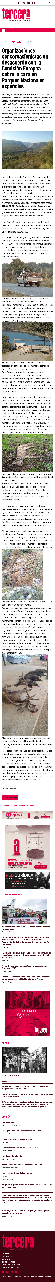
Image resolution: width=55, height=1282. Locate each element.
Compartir (10, 797)
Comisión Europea (9, 805)
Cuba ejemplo (8, 1122)
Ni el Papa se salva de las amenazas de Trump (23, 1164)
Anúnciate (7, 1259)
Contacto (7, 1253)
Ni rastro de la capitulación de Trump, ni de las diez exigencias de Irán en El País (25, 1087)
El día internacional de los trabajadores (20, 1147)
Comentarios (8, 1262)
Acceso (48, 1277)
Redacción (6, 42)
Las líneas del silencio (12, 1156)
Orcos (4, 1081)
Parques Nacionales (28, 805)
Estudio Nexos (37, 1277)
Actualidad (17, 42)
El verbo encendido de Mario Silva (17, 1139)
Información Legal (12, 1265)
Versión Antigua (10, 1267)
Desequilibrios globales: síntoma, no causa (21, 1131)
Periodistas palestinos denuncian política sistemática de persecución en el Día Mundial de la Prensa (27, 977)
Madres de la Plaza (10, 1075)
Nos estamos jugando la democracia (18, 1173)
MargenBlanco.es (14, 1277)
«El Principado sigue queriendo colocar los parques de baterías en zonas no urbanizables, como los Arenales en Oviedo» (26, 955)
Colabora (7, 1256)
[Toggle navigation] (3, 30)
